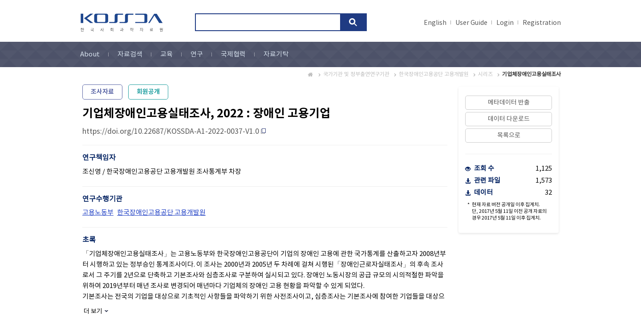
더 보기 (93, 311)
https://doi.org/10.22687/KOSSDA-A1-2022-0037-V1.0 (170, 132)
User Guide (471, 23)
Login (505, 23)
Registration (542, 23)
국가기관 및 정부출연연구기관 (356, 74)
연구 (197, 54)
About (90, 54)
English (435, 23)
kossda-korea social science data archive (123, 22)
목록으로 (508, 135)
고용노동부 (98, 212)
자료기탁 (276, 54)
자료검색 (130, 54)
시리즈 (485, 74)
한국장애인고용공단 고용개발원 (434, 74)
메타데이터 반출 (509, 102)
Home (311, 75)
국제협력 (233, 54)
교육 (166, 54)
